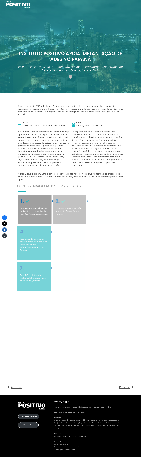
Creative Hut (79, 447)
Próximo (124, 387)
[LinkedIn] (4, 229)
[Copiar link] (4, 235)
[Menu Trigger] (133, 6)
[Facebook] (4, 217)
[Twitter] (4, 223)
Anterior (16, 387)
